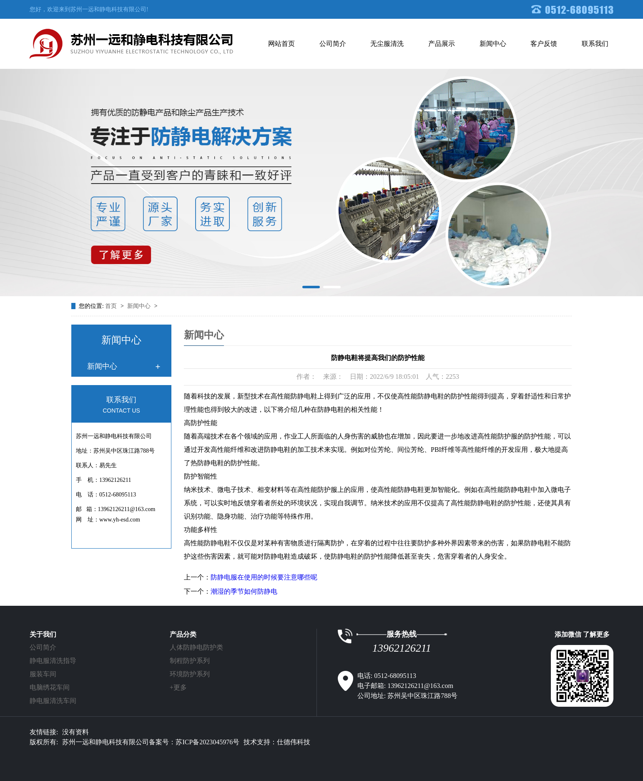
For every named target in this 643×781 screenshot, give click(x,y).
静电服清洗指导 (53, 660)
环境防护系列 (190, 674)
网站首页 (281, 43)
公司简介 (332, 43)
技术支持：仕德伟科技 (277, 742)
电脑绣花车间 (50, 687)
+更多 (178, 687)
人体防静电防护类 (196, 647)
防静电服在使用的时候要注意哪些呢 (264, 577)
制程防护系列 (190, 660)
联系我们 (595, 43)
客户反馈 (543, 43)
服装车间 (43, 674)
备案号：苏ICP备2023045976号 (194, 742)
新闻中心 (493, 43)
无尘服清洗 (387, 43)
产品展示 (441, 43)
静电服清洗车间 (53, 700)
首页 (111, 306)
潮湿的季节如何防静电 (244, 591)
